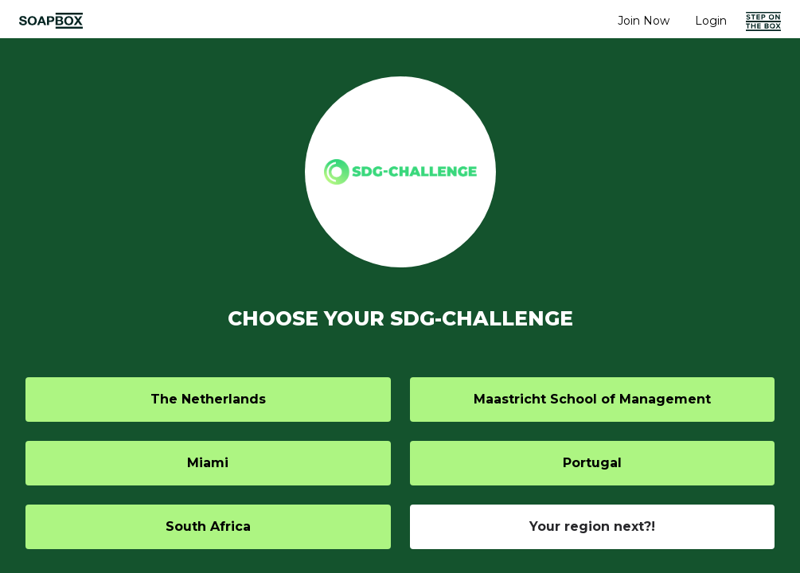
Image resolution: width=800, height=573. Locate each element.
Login (711, 21)
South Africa (208, 526)
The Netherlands (208, 399)
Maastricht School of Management (592, 399)
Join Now (643, 21)
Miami (207, 462)
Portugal (592, 462)
